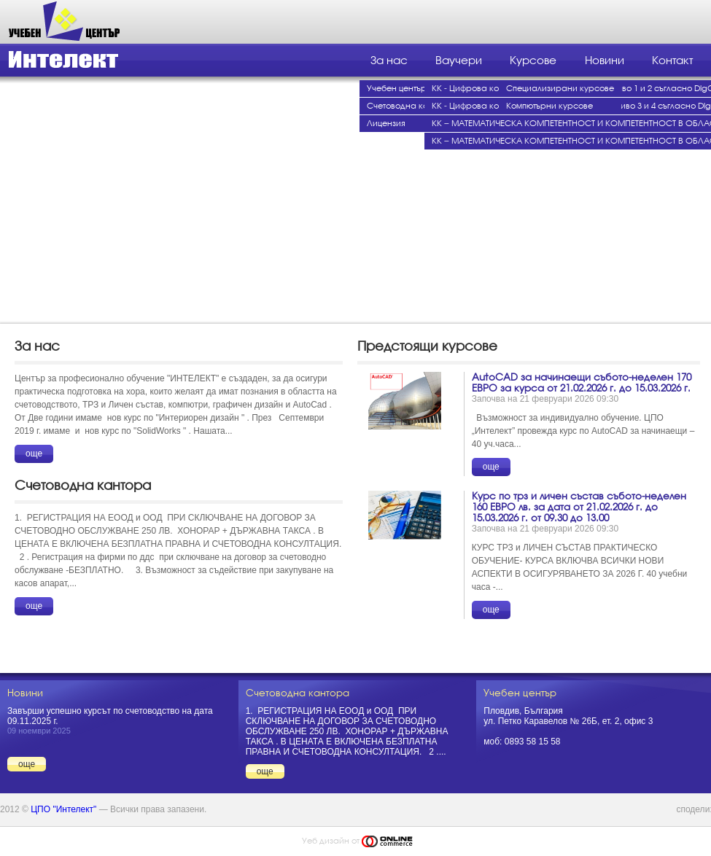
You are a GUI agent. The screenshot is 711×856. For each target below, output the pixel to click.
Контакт (672, 60)
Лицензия (386, 123)
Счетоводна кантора (410, 106)
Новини (604, 60)
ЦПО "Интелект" (63, 809)
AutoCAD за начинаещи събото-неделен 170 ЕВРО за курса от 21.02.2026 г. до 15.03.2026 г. (581, 383)
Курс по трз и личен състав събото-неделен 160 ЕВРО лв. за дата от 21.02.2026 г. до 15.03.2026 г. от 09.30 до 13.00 (579, 507)
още (34, 453)
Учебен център (397, 88)
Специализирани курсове (560, 88)
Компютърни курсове (549, 106)
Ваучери (458, 60)
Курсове (533, 60)
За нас (389, 60)
